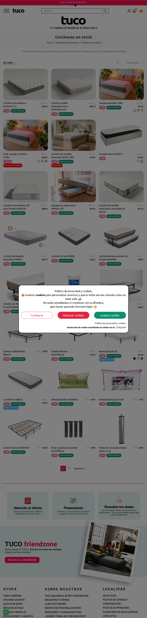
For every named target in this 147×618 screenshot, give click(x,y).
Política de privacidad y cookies (110, 323)
